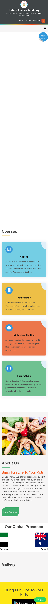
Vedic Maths (24, 297)
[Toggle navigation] (45, 28)
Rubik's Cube (24, 376)
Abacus (24, 257)
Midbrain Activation (24, 335)
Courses (9, 231)
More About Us (10, 512)
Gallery (8, 564)
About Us (10, 463)
